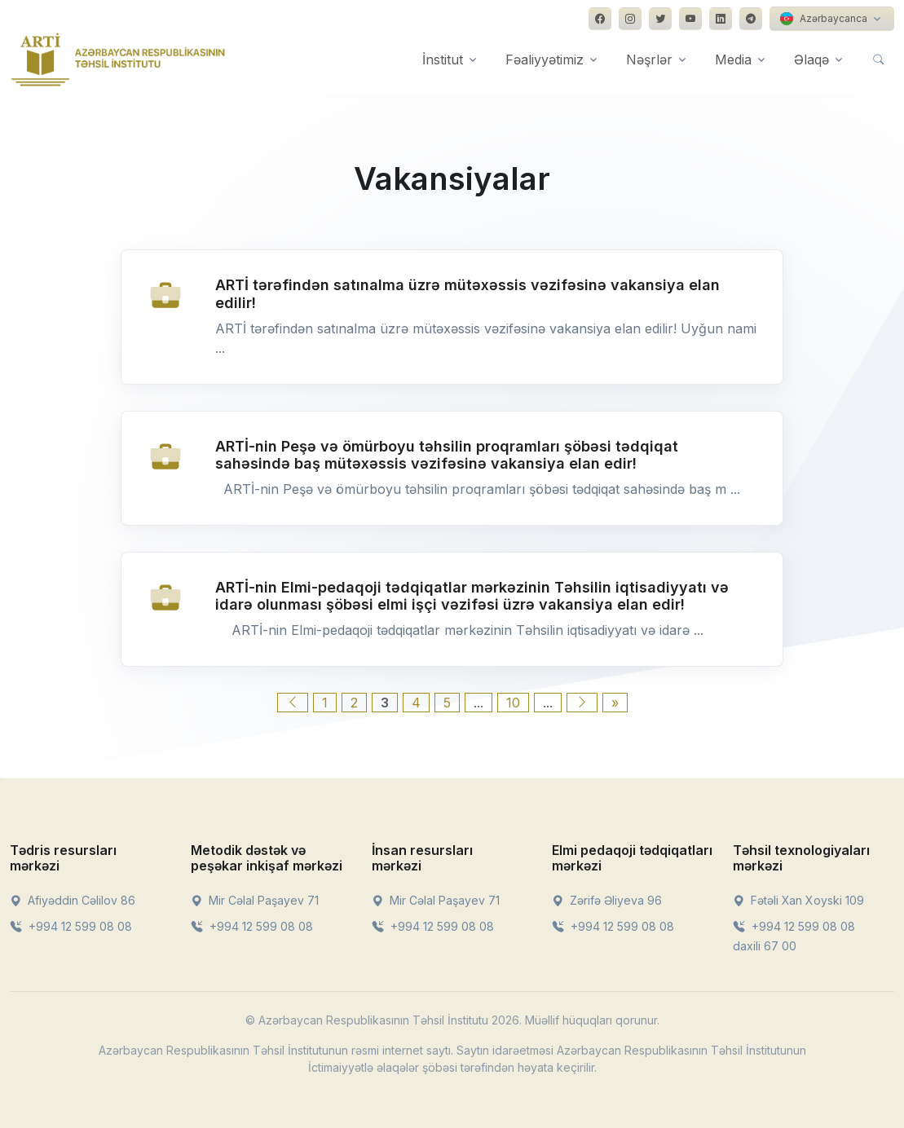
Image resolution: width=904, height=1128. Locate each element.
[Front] (118, 59)
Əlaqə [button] (811, 59)
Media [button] (733, 59)
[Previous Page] (292, 702)
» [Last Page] (615, 702)
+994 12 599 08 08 (71, 926)
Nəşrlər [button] (649, 59)
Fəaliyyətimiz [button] (544, 59)
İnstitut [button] (442, 59)
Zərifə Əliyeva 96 (607, 900)
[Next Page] (582, 702)
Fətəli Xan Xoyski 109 (798, 900)
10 (513, 702)
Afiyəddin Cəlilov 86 (72, 900)
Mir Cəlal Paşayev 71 (255, 900)
